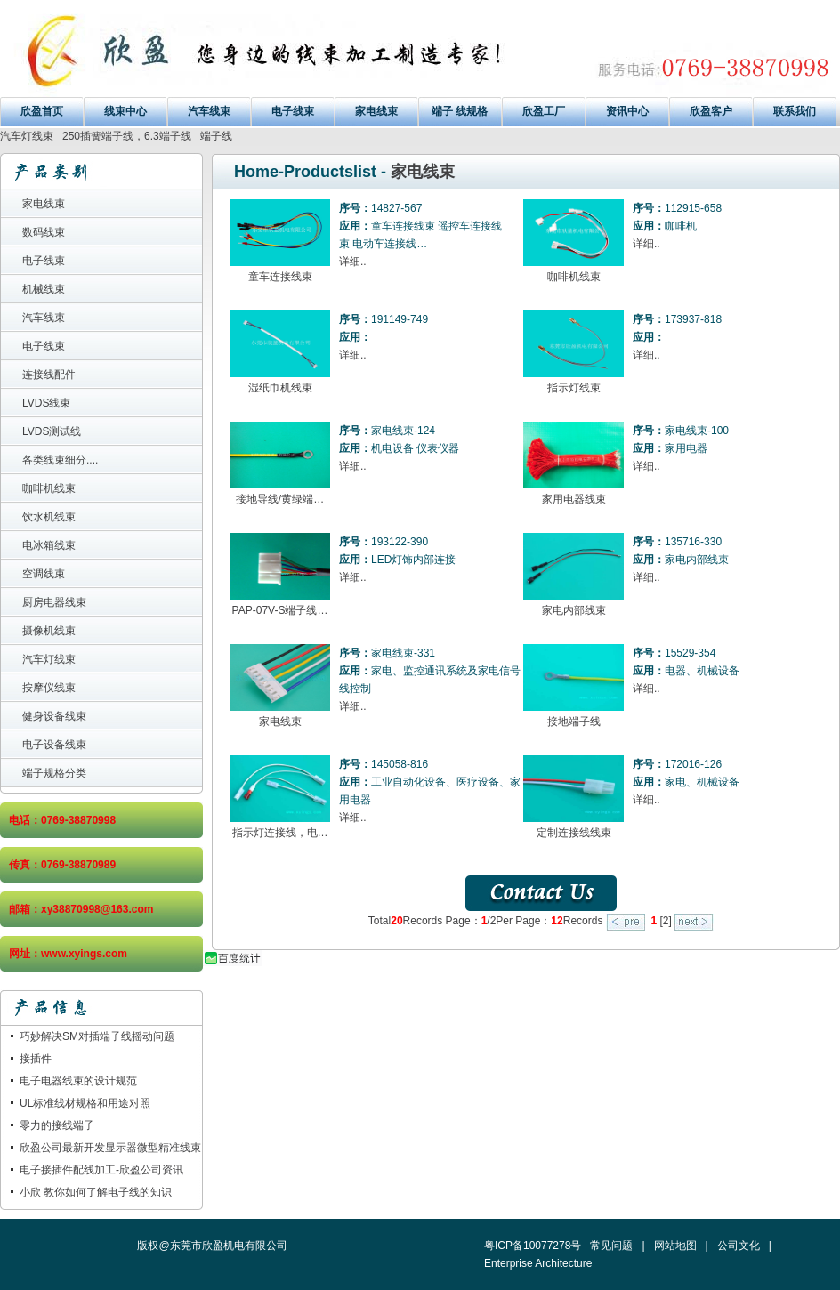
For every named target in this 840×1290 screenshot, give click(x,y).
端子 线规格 (460, 111)
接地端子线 (574, 721)
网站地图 (675, 1245)
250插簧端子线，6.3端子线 (126, 136)
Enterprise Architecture (538, 1263)
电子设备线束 (54, 744)
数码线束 (43, 232)
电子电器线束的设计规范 (78, 1081)
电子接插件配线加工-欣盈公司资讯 (101, 1170)
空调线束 (43, 574)
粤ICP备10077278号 (532, 1245)
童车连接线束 (280, 276)
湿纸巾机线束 (280, 388)
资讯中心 (627, 111)
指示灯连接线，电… (280, 832)
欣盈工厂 (543, 111)
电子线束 (292, 111)
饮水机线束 (49, 517)
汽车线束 (209, 111)
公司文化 (738, 1245)
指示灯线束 (574, 388)
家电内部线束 (574, 610)
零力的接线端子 (57, 1125)
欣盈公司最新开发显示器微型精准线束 (110, 1147)
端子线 (216, 136)
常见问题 (611, 1245)
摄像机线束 (49, 631)
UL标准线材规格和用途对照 (85, 1103)
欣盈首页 (41, 111)
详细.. (353, 261)
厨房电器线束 (54, 602)
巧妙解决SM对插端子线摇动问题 (97, 1036)
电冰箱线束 (49, 545)
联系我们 (794, 111)
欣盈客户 (711, 111)
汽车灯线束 (26, 136)
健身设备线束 (54, 716)
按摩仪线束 (49, 687)
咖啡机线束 (49, 488)
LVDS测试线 (51, 431)
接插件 (36, 1058)
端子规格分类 (54, 773)
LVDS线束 (46, 403)
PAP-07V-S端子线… (280, 610)
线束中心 (125, 111)
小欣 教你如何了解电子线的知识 (96, 1192)
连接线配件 (49, 374)
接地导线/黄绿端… (280, 499)
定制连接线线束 (574, 832)
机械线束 (43, 289)
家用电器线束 (574, 499)
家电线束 (376, 111)
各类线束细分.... (60, 460)
